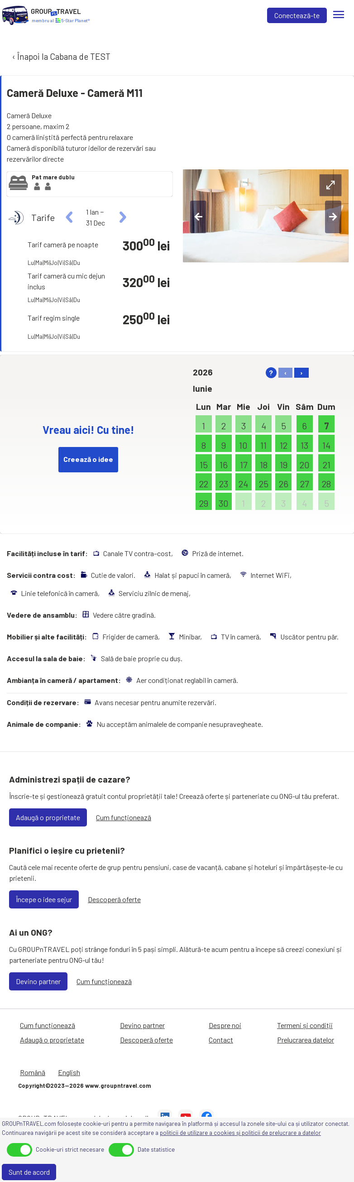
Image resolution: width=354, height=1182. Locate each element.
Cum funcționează (123, 817)
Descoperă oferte (114, 899)
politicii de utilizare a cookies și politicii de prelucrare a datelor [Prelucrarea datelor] (240, 1132)
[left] (69, 217)
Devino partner (38, 981)
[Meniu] (339, 15)
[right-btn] (333, 217)
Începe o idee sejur (44, 899)
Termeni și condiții (305, 1025)
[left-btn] (198, 217)
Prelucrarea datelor (305, 1039)
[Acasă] (15, 15)
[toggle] (19, 1150)
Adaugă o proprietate (48, 817)
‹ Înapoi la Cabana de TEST (60, 56)
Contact (221, 1039)
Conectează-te (297, 15)
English (69, 1072)
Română (32, 1072)
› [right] (301, 372)
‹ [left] (285, 372)
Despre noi (225, 1025)
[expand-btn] (330, 185)
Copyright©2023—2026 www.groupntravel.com (84, 1085)
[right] (121, 217)
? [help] (271, 372)
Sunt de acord (29, 1172)
